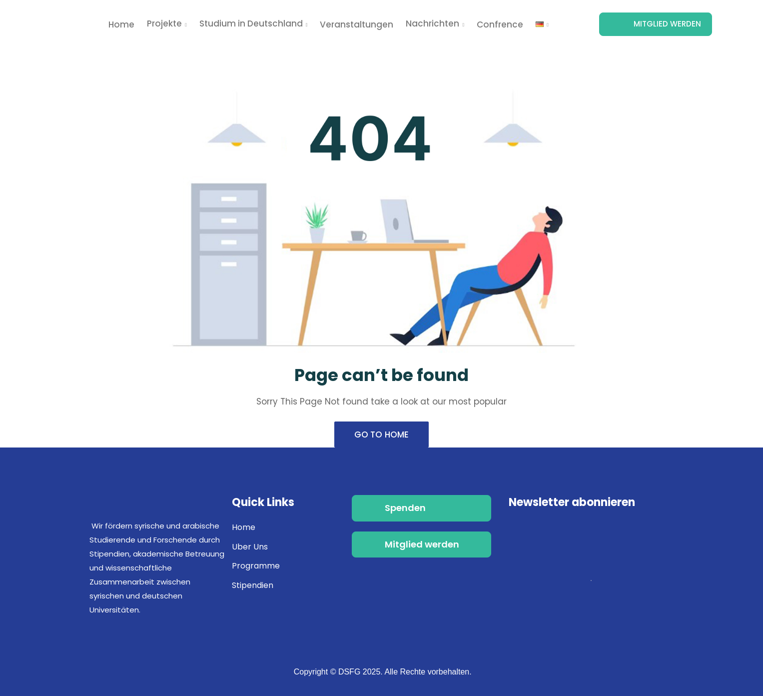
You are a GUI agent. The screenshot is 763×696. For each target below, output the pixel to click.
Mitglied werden (667, 23)
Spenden (405, 508)
